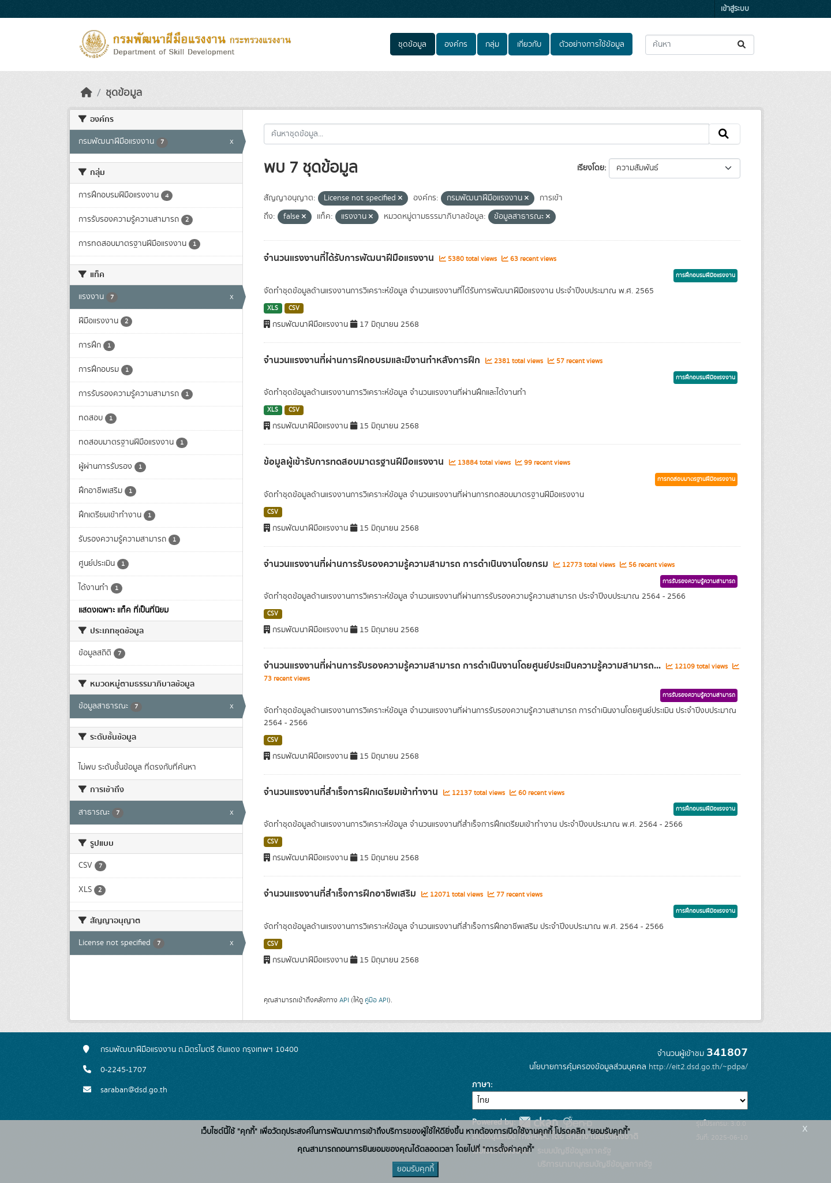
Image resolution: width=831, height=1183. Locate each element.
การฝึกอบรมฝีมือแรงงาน (705, 275)
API (344, 1000)
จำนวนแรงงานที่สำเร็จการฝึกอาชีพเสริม (341, 893)
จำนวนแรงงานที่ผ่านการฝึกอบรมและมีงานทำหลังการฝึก (373, 360)
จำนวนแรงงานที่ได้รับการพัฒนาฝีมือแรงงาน (350, 258)
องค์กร (455, 44)
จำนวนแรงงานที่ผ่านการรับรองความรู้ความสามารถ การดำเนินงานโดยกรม (407, 564)
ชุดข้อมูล (412, 44)
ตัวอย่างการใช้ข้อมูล (591, 44)
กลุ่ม (492, 44)
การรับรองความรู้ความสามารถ (698, 581)
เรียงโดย (590, 168)
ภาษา (481, 1085)
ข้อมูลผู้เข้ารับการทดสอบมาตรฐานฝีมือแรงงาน (355, 461)
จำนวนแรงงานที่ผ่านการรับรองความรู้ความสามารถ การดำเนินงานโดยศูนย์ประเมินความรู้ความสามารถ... (463, 665)
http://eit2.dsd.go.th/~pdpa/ (698, 1067)
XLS (272, 308)
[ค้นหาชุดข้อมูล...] (699, 45)
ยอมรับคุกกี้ (415, 1169)
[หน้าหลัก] (86, 92)
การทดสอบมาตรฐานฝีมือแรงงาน (696, 479)
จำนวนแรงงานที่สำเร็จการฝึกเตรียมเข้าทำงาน (352, 792)
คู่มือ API (376, 1000)
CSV (294, 308)
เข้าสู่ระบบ (735, 8)
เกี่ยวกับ (529, 44)
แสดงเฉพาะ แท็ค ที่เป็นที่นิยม (123, 610)
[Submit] (742, 45)
